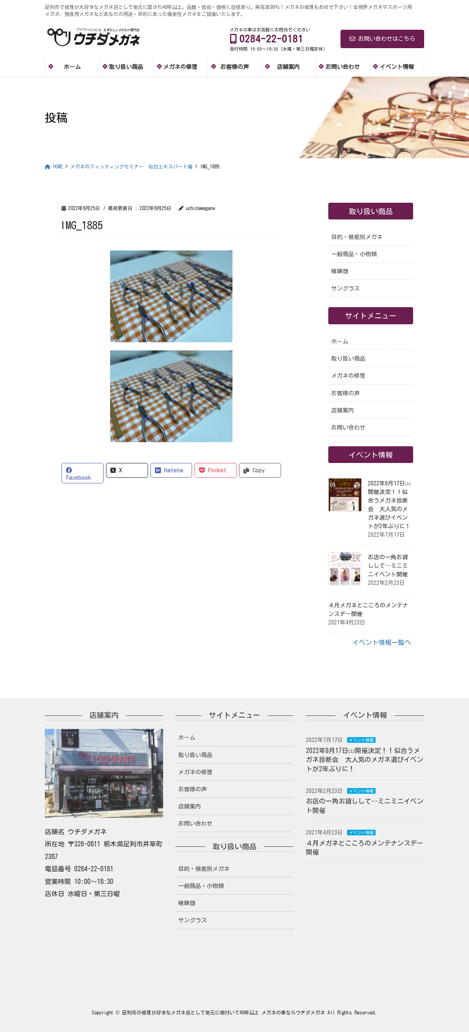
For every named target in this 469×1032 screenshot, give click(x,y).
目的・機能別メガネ (357, 237)
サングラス (345, 288)
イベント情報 (361, 740)
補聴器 (339, 271)
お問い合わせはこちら (382, 39)
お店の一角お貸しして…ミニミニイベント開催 (388, 565)
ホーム (339, 341)
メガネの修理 (348, 376)
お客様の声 (345, 393)
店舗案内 (342, 410)
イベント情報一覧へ (381, 642)
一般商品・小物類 (354, 254)
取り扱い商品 (348, 358)
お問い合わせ (348, 427)
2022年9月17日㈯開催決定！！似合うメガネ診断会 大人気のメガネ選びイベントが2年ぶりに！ (364, 759)
